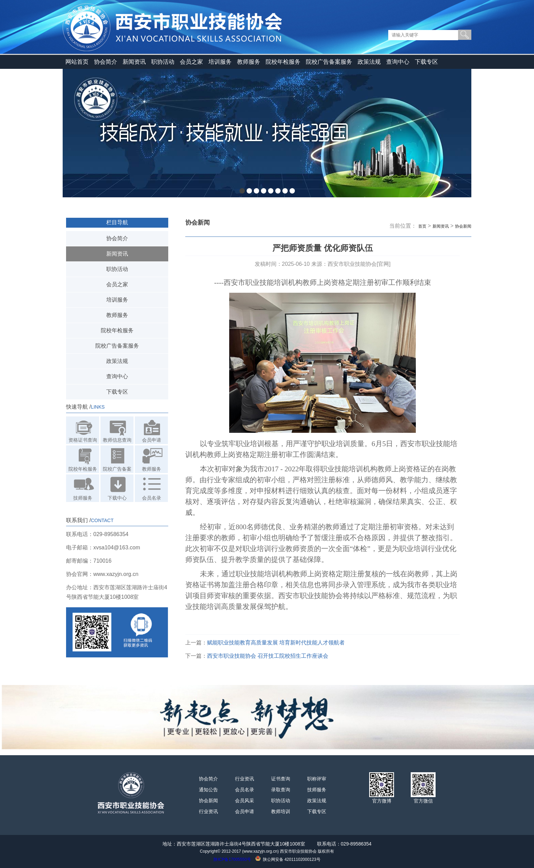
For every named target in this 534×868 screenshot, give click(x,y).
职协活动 (162, 62)
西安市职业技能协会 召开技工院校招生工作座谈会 (267, 656)
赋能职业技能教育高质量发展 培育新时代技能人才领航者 (276, 642)
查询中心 (397, 62)
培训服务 (220, 62)
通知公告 (208, 789)
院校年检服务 (283, 62)
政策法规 (369, 62)
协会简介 (105, 62)
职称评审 (316, 778)
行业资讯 (208, 811)
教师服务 (248, 62)
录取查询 (280, 789)
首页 (422, 226)
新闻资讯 (134, 62)
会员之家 (191, 62)
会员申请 (244, 811)
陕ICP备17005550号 (232, 859)
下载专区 (426, 62)
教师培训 (280, 811)
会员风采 (244, 800)
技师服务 (316, 789)
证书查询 (280, 778)
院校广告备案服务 (329, 62)
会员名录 (244, 789)
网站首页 (77, 62)
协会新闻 (463, 226)
